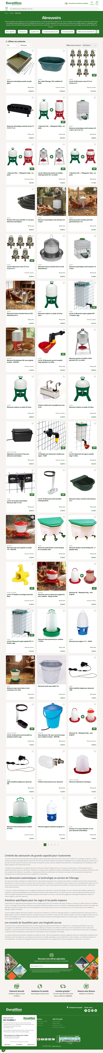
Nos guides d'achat (58, 1028)
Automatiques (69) (68, 35)
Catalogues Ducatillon (43, 1024)
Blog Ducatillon (57, 1026)
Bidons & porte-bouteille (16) (86, 35)
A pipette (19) (35, 35)
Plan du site (40, 1028)
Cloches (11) (22, 35)
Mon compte (40, 1026)
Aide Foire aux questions (59, 1030)
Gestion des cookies (56, 1049)
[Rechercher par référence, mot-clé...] (54, 8)
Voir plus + (10, 978)
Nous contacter (57, 1024)
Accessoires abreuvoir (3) (51, 35)
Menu (6, 9)
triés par (78, 48)
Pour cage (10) (10, 35)
